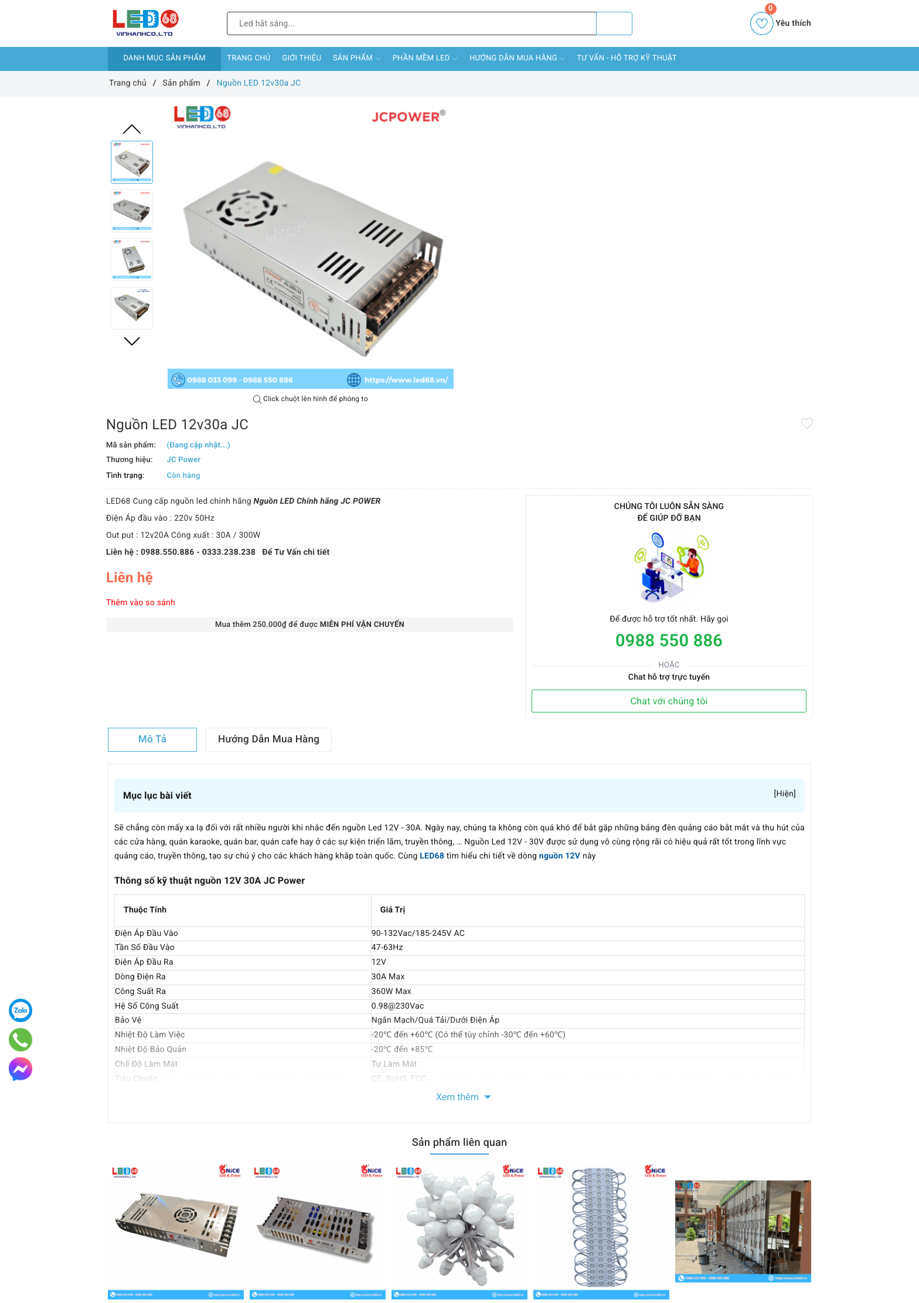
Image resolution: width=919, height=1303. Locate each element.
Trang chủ (248, 58)
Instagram (557, 1087)
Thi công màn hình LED (718, 1009)
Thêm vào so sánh (500, 317)
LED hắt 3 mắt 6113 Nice (579, 1009)
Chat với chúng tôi (742, 386)
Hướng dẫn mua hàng (517, 59)
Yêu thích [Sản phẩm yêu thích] (780, 23)
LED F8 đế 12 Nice (426, 1009)
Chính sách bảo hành (266, 1207)
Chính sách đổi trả (261, 1190)
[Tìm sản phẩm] (412, 23)
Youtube (488, 1087)
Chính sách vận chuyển (270, 1173)
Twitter (426, 1087)
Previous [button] (132, 129)
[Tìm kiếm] (614, 23)
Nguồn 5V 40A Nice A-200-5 (302, 1009)
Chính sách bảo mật (264, 1223)
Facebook (361, 1087)
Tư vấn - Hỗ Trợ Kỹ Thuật (626, 58)
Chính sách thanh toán (269, 1156)
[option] (311, 246)
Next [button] (132, 341)
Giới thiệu (301, 58)
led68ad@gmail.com (502, 1270)
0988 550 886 (743, 327)
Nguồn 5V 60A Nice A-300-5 (160, 1009)
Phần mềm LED (425, 59)
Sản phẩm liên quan (459, 838)
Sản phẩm (357, 59)
